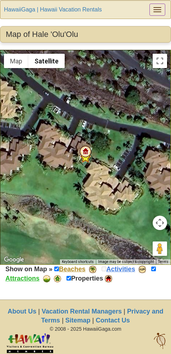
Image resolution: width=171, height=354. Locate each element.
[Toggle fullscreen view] (160, 61)
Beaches (72, 269)
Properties (87, 278)
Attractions (22, 278)
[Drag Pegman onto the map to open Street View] (160, 248)
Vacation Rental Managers (82, 311)
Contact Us (113, 320)
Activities (120, 269)
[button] (85, 151)
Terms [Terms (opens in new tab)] (163, 262)
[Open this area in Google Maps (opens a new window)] (14, 259)
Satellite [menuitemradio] (46, 61)
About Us (22, 311)
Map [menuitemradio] (16, 61)
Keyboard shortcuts (78, 262)
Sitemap (78, 320)
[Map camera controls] (160, 223)
